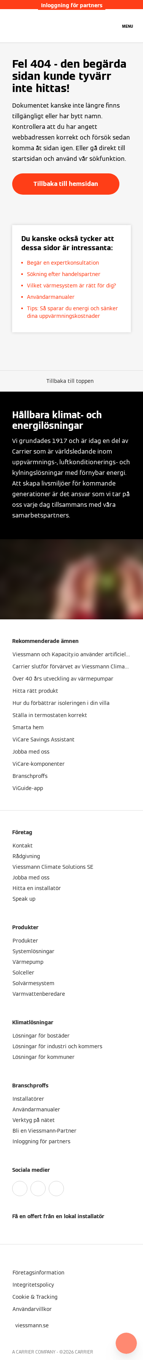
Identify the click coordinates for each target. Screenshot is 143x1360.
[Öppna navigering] (128, 25)
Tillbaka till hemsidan (65, 184)
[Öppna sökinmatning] (110, 25)
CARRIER (84, 1352)
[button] (71, 381)
